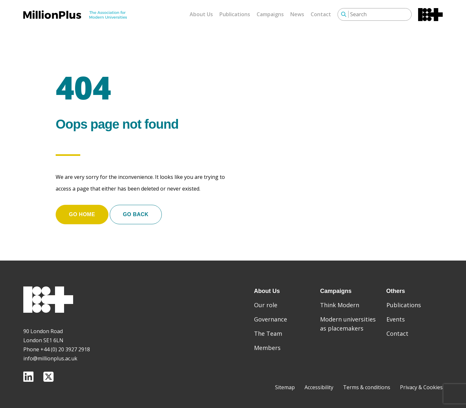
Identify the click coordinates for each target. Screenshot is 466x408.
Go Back (136, 214)
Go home (82, 214)
